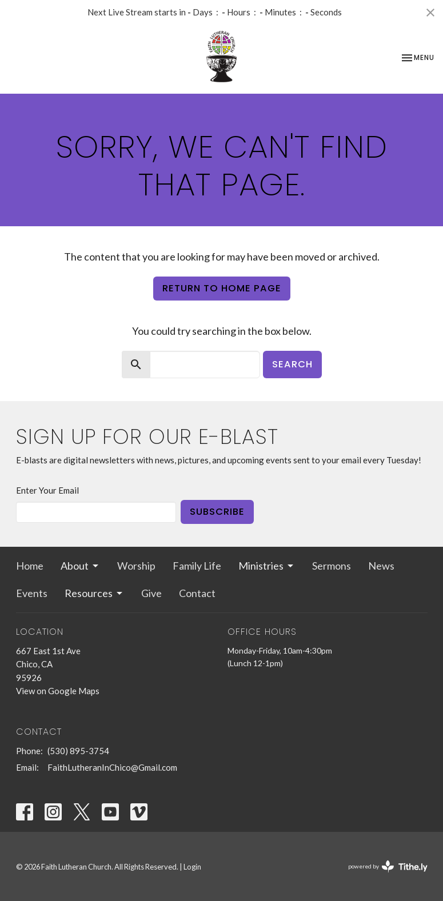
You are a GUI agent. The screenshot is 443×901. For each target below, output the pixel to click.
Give (151, 593)
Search (292, 364)
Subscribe (217, 511)
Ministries (266, 565)
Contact (197, 593)
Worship (136, 565)
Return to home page (221, 288)
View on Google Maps (57, 691)
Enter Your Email (47, 490)
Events (31, 593)
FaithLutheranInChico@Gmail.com (112, 767)
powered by (388, 866)
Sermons (331, 565)
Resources (94, 593)
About (80, 565)
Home (29, 565)
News (381, 565)
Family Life (197, 565)
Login (192, 866)
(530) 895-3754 (78, 751)
